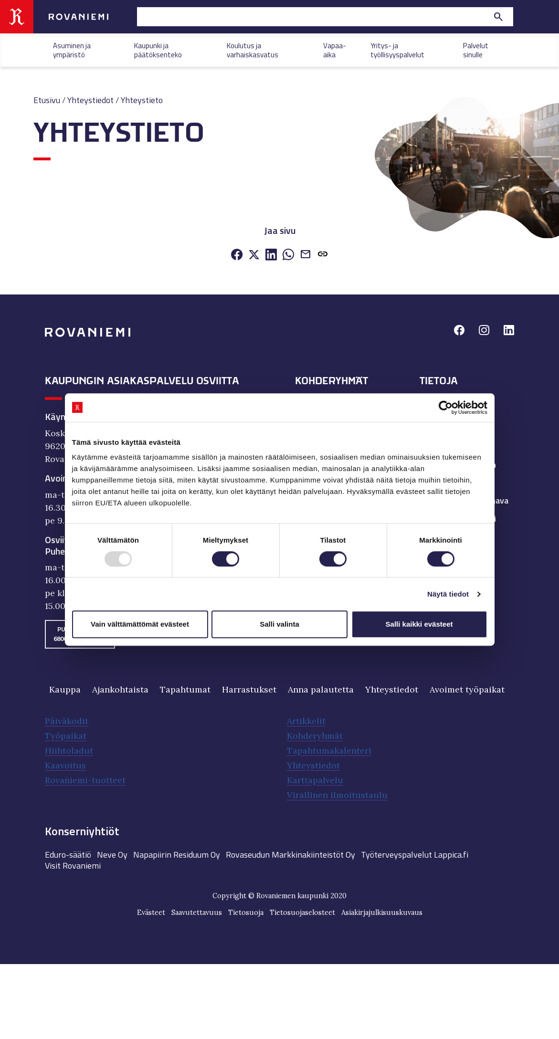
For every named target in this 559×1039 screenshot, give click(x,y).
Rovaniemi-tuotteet (85, 780)
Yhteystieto (142, 100)
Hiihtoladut (69, 750)
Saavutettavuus (196, 912)
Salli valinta (279, 624)
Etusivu (46, 100)
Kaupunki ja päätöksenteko (158, 49)
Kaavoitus (65, 765)
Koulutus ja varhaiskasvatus (252, 49)
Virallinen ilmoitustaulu (337, 794)
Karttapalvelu (315, 780)
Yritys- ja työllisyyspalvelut (397, 49)
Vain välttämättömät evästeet (140, 624)
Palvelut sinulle (475, 49)
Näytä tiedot (448, 594)
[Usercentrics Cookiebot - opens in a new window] (445, 407)
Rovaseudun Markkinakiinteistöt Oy (290, 854)
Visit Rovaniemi (73, 865)
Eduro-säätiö (68, 854)
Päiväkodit (66, 720)
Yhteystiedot (90, 100)
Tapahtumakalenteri (329, 750)
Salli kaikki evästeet (419, 624)
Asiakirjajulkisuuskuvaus (381, 912)
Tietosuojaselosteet (302, 912)
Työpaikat (65, 735)
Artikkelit (306, 720)
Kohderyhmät (315, 735)
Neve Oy (112, 854)
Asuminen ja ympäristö (72, 49)
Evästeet (151, 912)
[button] (322, 255)
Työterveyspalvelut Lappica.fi (414, 854)
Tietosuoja (246, 912)
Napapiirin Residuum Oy (176, 854)
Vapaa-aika (334, 49)
